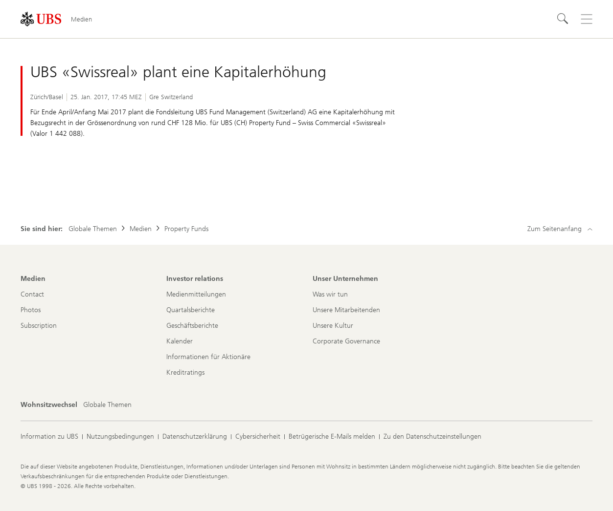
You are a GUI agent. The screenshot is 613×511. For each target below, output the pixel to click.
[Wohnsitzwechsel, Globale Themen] (107, 405)
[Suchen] (563, 19)
